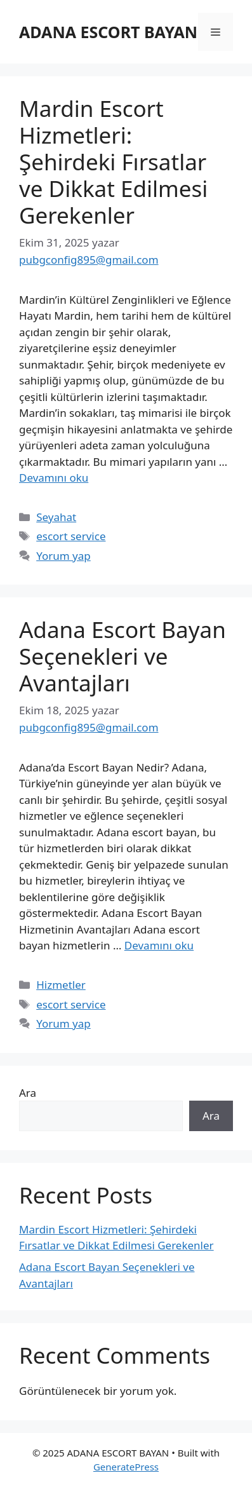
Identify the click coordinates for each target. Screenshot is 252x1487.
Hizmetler (61, 984)
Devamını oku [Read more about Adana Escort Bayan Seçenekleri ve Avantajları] (159, 945)
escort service (70, 536)
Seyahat (56, 517)
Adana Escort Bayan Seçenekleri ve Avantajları (122, 656)
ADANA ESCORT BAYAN (108, 32)
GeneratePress (126, 1466)
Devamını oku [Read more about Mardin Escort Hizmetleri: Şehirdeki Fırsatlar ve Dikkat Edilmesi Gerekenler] (53, 477)
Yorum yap (63, 555)
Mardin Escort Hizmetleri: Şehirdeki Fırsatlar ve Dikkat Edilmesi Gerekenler (113, 161)
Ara (27, 1092)
